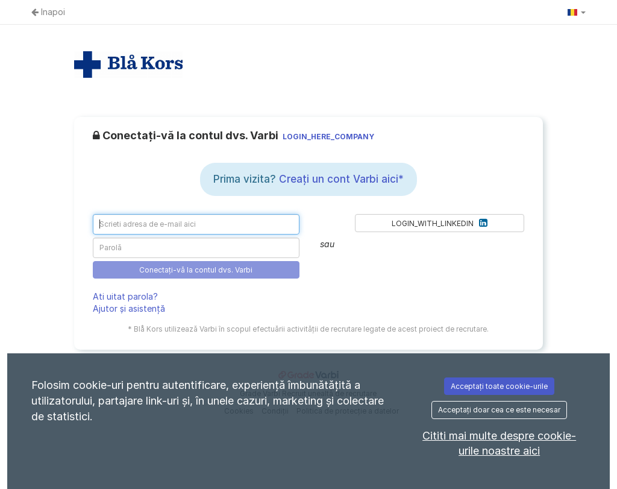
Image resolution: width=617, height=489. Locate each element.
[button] (577, 12)
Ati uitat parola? (125, 296)
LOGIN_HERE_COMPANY (328, 136)
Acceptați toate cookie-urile (499, 386)
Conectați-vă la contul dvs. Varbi (195, 269)
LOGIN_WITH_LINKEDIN (439, 223)
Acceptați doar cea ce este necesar (499, 409)
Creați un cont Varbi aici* (341, 179)
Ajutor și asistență (129, 308)
